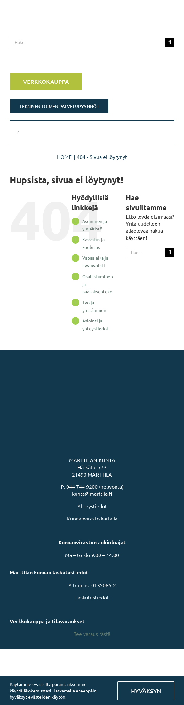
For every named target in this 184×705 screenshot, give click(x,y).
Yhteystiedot (92, 506)
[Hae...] (145, 252)
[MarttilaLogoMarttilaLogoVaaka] (58, 9)
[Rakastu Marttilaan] (92, 61)
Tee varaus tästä (92, 634)
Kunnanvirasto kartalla (92, 518)
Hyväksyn (146, 690)
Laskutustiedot (92, 597)
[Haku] (87, 42)
